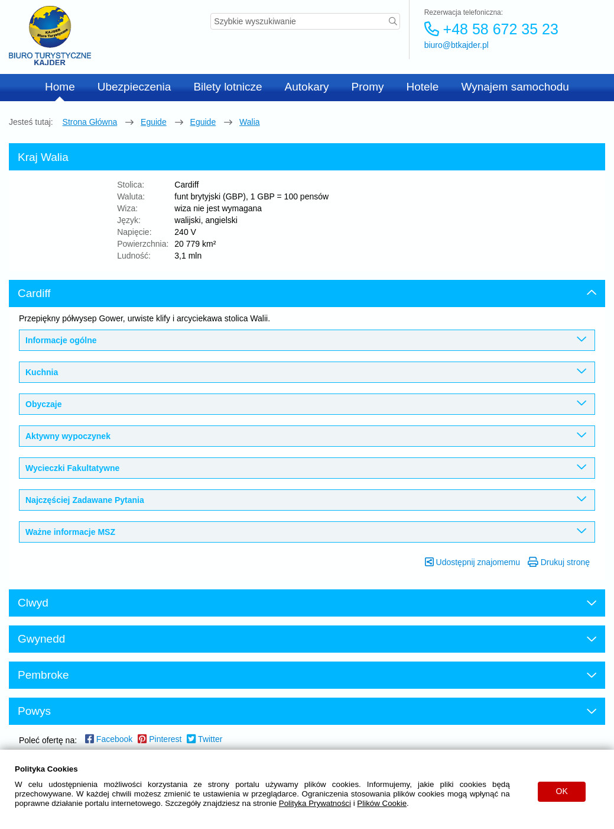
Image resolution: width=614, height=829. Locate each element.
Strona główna (90, 122)
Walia (249, 122)
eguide (154, 122)
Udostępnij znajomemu (472, 562)
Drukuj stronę (559, 562)
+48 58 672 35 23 (491, 29)
